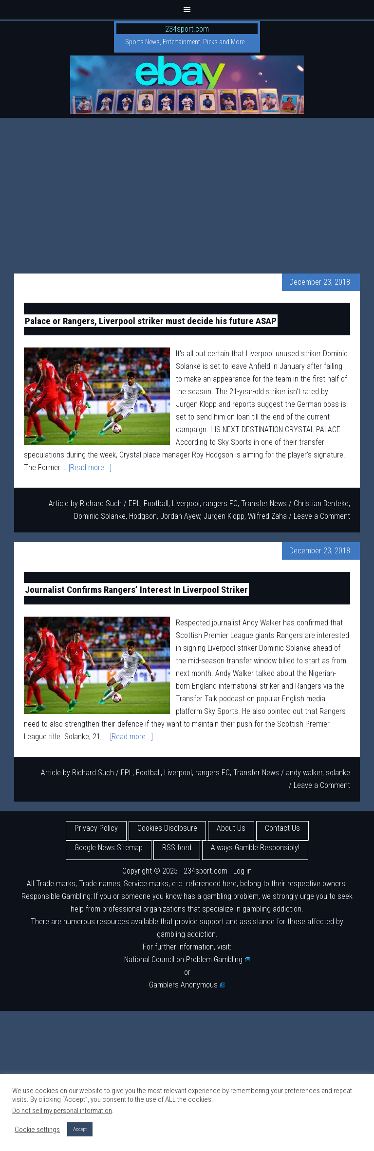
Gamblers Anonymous (187, 984)
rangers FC (220, 503)
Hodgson (143, 516)
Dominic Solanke (100, 516)
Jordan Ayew (180, 516)
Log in (242, 871)
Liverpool (186, 503)
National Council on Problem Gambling (187, 959)
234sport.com (187, 29)
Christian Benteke (321, 503)
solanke (338, 772)
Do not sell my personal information (62, 1110)
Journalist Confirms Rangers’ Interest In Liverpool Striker (136, 589)
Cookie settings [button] (37, 1129)
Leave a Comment (322, 516)
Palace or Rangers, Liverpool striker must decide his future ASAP (151, 320)
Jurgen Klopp (224, 516)
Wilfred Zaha (267, 516)
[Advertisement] (187, 191)
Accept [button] (80, 1129)
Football (156, 503)
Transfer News (264, 503)
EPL (134, 503)
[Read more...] (90, 467)
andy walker (304, 772)
